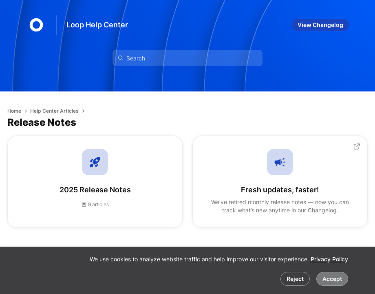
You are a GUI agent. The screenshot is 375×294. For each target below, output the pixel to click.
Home (14, 111)
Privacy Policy (329, 259)
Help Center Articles (54, 111)
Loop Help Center (97, 24)
